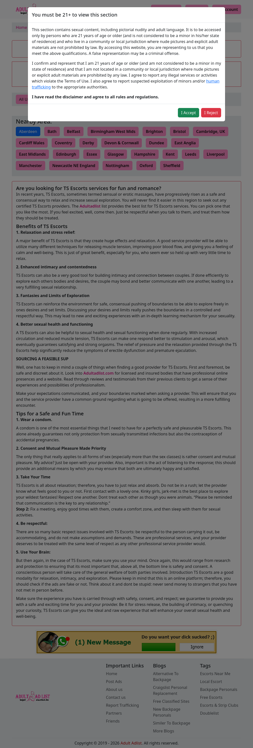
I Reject (211, 112)
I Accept (188, 112)
